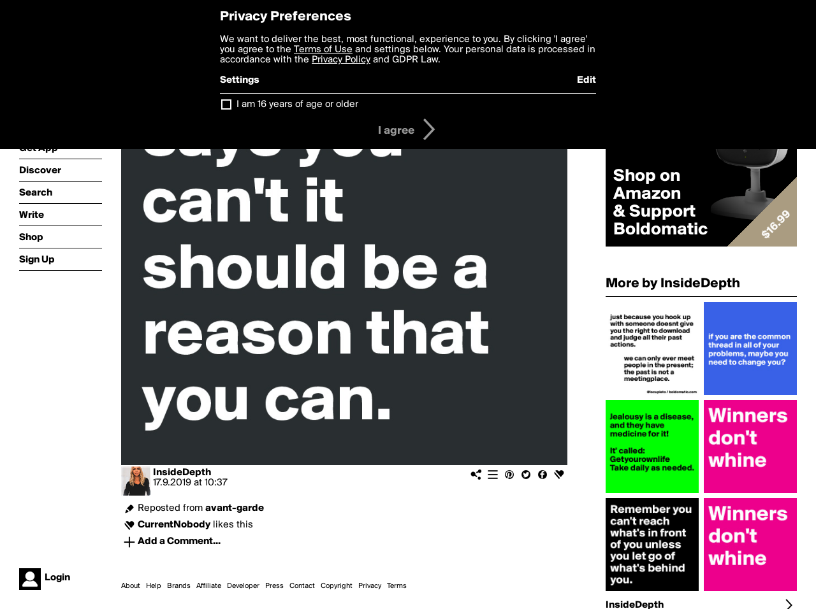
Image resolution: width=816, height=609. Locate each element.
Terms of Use (323, 50)
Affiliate (208, 586)
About (130, 586)
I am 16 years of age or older (297, 104)
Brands (179, 586)
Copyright (337, 586)
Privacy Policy (341, 60)
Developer (243, 586)
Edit (586, 80)
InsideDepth (182, 473)
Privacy (369, 586)
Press (274, 586)
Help (153, 586)
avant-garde (234, 508)
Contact (302, 586)
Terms (397, 586)
